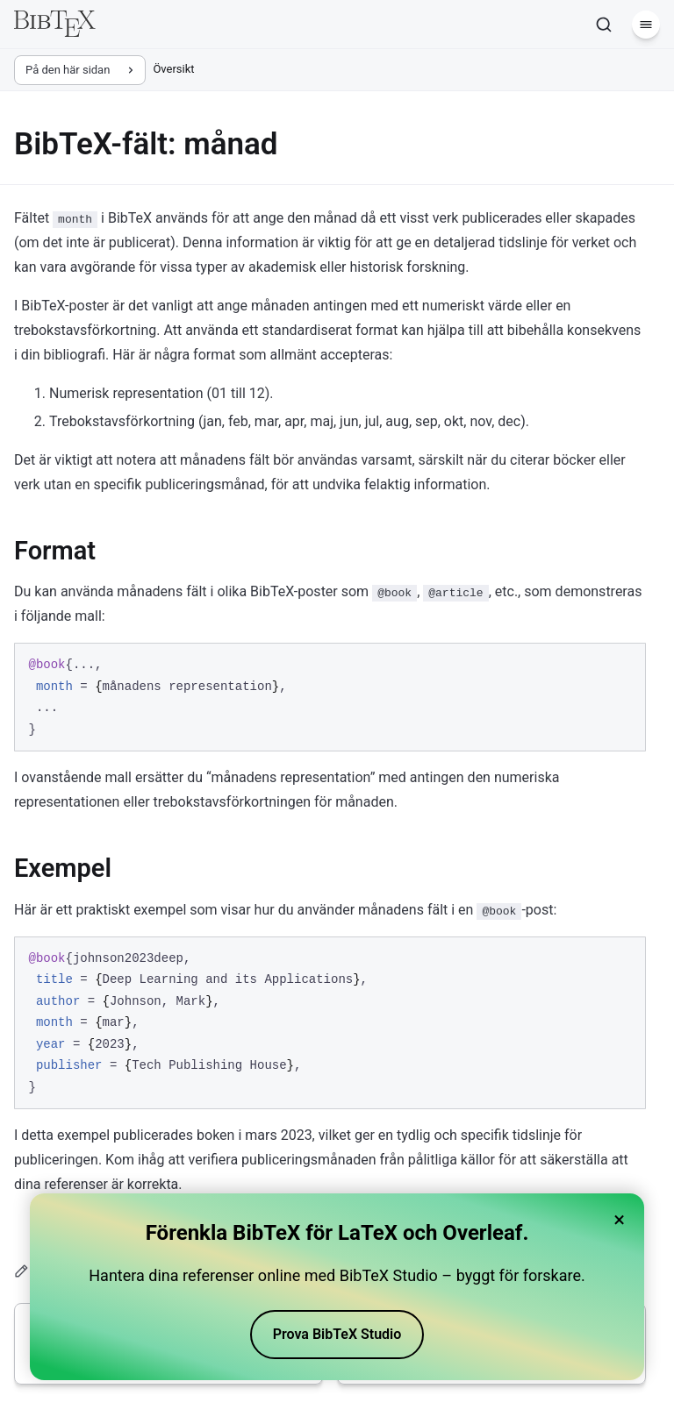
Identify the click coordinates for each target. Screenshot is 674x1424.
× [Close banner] (619, 1219)
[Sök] (604, 24)
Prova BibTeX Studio (337, 1334)
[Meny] (646, 25)
